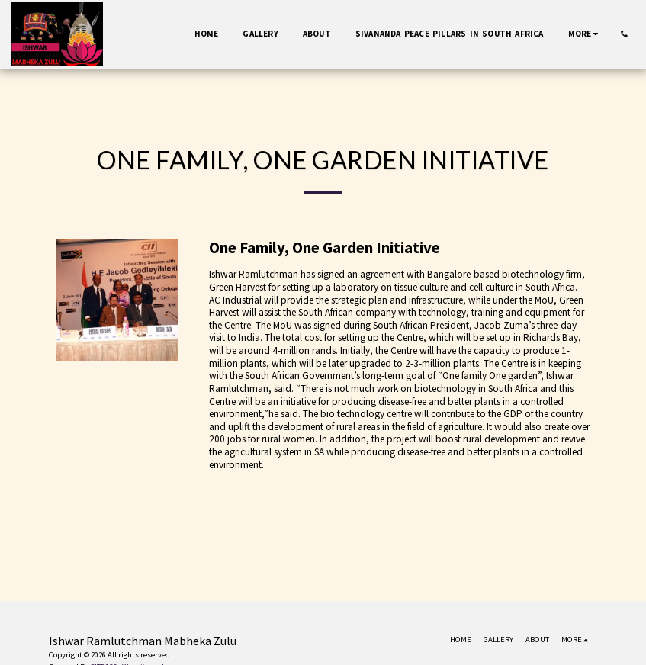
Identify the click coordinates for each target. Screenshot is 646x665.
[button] (624, 34)
